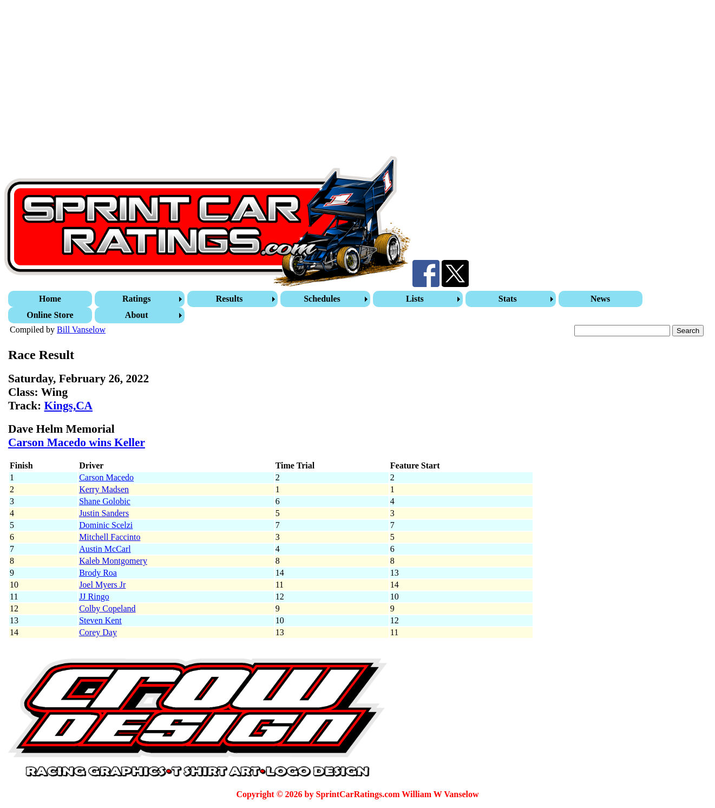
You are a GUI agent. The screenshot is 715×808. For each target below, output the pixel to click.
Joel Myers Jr (102, 584)
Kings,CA (68, 405)
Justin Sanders (104, 513)
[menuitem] (51, 299)
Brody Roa (98, 572)
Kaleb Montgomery (113, 560)
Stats (507, 298)
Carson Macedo (106, 477)
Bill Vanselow (81, 329)
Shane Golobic (104, 501)
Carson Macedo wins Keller (76, 442)
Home (50, 298)
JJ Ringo (94, 596)
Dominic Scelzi (106, 525)
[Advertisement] (329, 80)
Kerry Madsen (104, 489)
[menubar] (358, 307)
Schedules (322, 298)
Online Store (50, 315)
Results (229, 298)
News (600, 298)
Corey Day (98, 632)
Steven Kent (100, 620)
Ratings (136, 298)
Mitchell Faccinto (109, 537)
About (136, 315)
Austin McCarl (105, 548)
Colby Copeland (107, 608)
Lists (415, 298)
